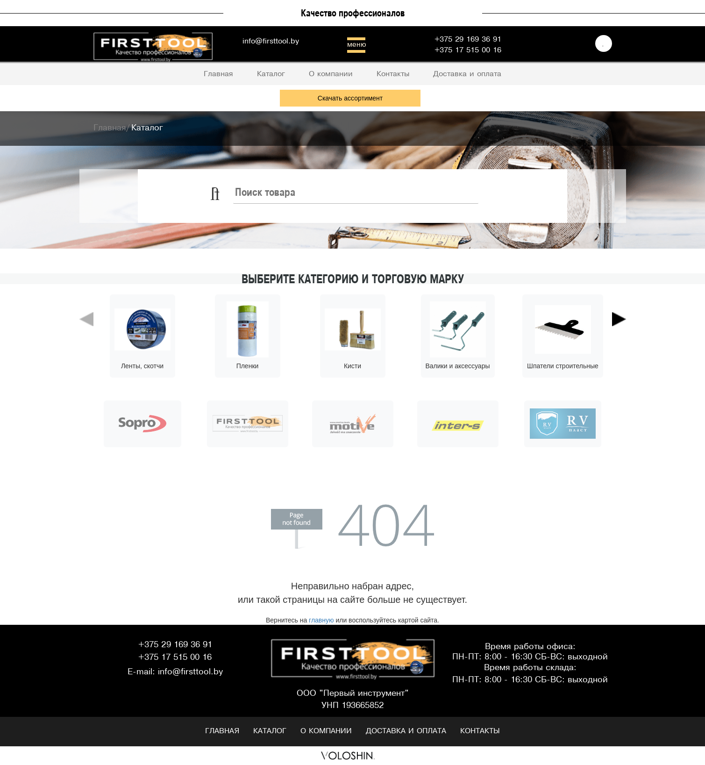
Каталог (269, 731)
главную (321, 620)
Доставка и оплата (406, 731)
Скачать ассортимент (350, 98)
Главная (222, 731)
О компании (326, 731)
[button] (86, 359)
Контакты (480, 731)
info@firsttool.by (270, 41)
